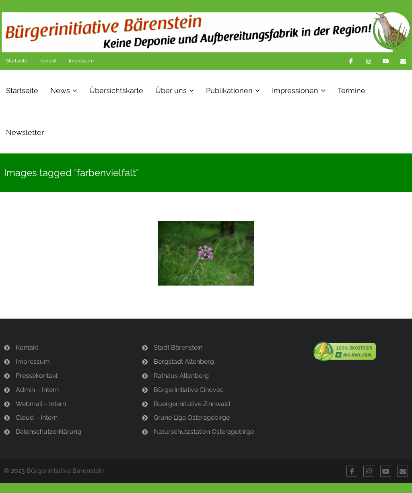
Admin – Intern (37, 390)
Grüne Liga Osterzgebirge (192, 417)
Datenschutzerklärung (48, 431)
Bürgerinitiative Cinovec (189, 390)
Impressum (81, 61)
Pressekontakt (37, 375)
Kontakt (48, 61)
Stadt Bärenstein (178, 347)
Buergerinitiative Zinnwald (192, 404)
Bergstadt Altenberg (184, 361)
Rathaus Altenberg (181, 375)
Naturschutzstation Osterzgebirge (204, 431)
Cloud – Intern (37, 417)
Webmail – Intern (41, 404)
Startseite (16, 61)
